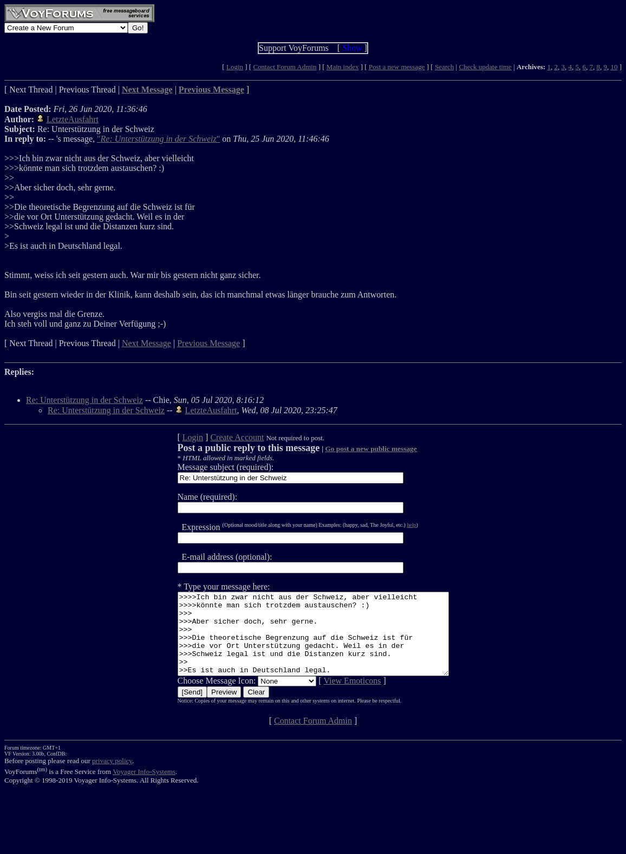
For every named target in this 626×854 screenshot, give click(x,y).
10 (613, 67)
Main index (343, 67)
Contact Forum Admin (284, 67)
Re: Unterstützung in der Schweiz (84, 400)
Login (234, 67)
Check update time (485, 67)
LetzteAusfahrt (73, 119)
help (395, 525)
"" (158, 138)
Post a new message (397, 67)
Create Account (220, 437)
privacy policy (112, 777)
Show (352, 47)
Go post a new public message (354, 449)
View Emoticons (335, 696)
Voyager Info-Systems (144, 788)
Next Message (146, 343)
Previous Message (208, 343)
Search (444, 67)
